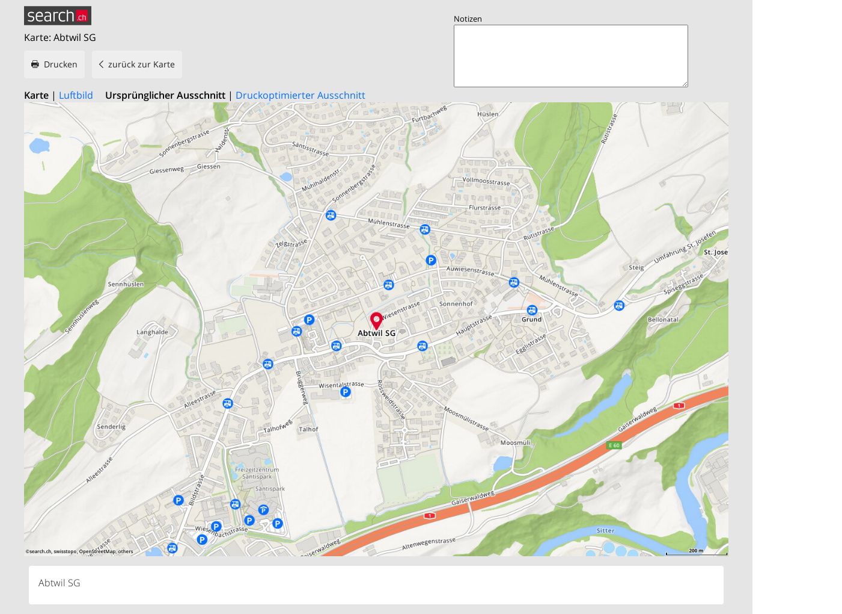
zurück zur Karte (141, 64)
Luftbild (76, 95)
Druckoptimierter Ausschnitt (300, 95)
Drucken (61, 64)
